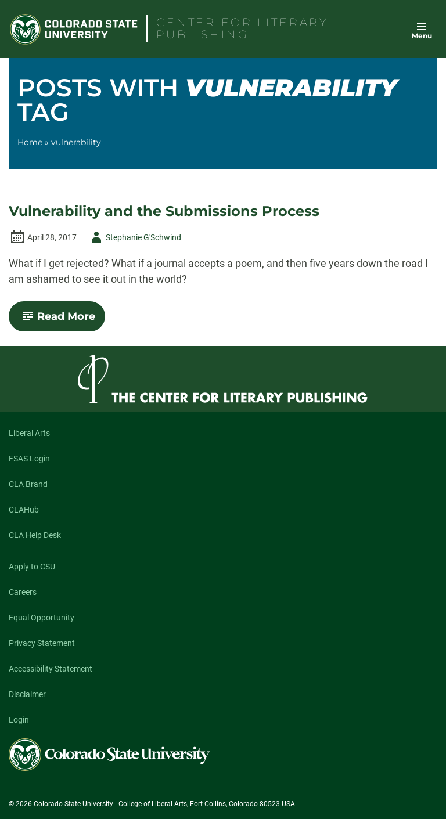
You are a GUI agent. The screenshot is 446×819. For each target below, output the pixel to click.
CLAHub (24, 509)
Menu (422, 35)
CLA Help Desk (35, 535)
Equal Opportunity (41, 617)
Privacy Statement (42, 643)
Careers (23, 592)
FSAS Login (29, 458)
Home (29, 142)
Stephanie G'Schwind (134, 237)
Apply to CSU (32, 566)
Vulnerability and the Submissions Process (164, 211)
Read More (62, 320)
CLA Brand (28, 484)
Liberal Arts (29, 433)
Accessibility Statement (50, 668)
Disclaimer (27, 694)
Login (19, 719)
